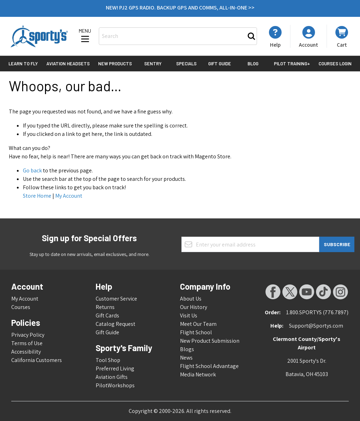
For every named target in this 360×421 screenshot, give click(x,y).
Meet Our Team (198, 324)
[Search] (251, 36)
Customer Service (116, 298)
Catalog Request (115, 324)
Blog (253, 63)
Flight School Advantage (209, 366)
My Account (68, 195)
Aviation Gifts (112, 377)
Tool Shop (108, 360)
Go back (32, 170)
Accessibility (26, 351)
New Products (115, 63)
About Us (190, 298)
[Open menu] (85, 36)
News (186, 357)
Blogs (187, 349)
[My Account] (275, 37)
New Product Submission (209, 340)
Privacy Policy (27, 334)
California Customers (36, 360)
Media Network (198, 374)
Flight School (196, 332)
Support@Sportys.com (316, 325)
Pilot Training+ (292, 63)
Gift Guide (219, 63)
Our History (193, 307)
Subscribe (337, 244)
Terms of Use (27, 343)
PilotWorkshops (115, 385)
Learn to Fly (23, 63)
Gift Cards (107, 315)
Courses (20, 307)
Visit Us (188, 315)
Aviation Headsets (68, 63)
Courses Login (335, 63)
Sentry (153, 63)
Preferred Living (115, 368)
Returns (105, 307)
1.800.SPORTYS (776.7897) (317, 312)
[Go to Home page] (39, 36)
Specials (186, 63)
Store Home (37, 195)
